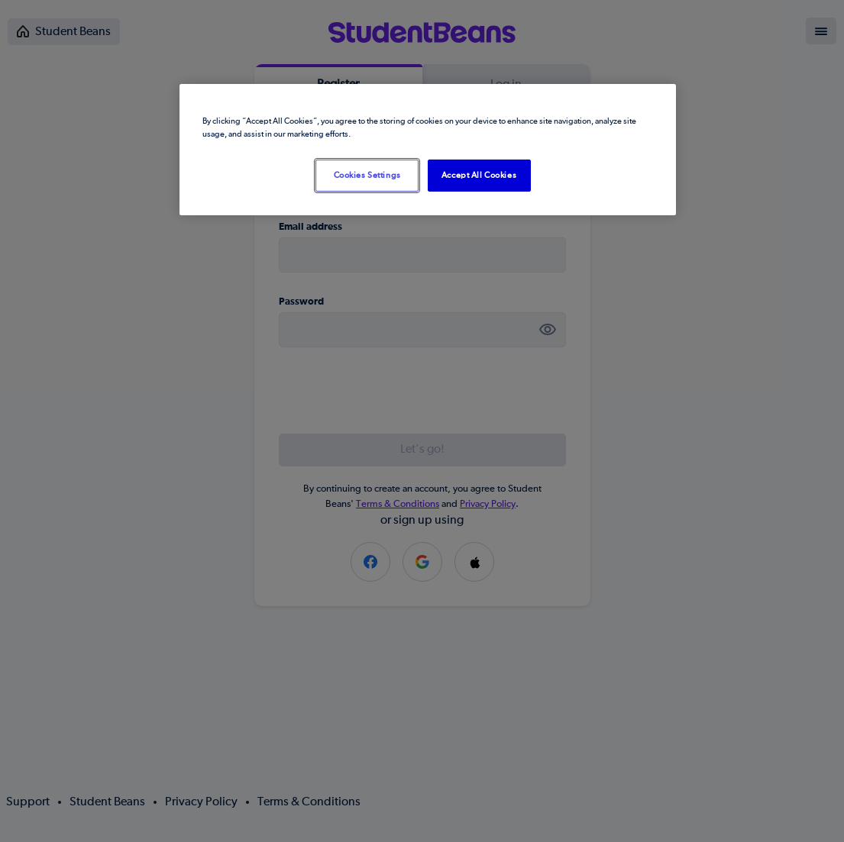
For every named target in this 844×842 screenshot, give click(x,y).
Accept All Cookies (478, 175)
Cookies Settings (367, 175)
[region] (427, 149)
